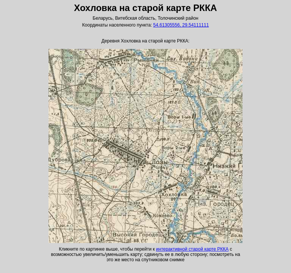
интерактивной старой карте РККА (192, 249)
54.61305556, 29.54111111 (181, 25)
